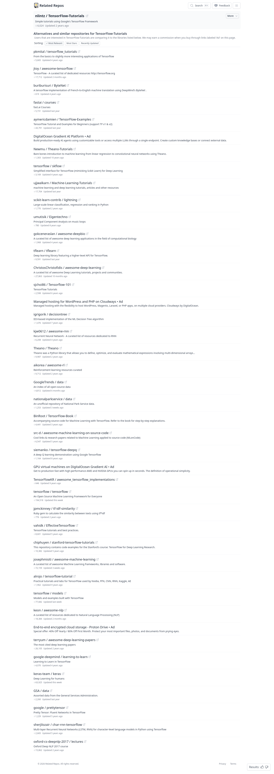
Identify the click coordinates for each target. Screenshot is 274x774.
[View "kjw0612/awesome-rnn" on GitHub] (71, 331)
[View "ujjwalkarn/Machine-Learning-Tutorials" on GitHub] (94, 182)
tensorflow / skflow (48, 166)
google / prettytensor (49, 708)
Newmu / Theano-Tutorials (53, 149)
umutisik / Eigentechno (51, 217)
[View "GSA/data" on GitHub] (51, 690)
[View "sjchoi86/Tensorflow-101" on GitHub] (73, 284)
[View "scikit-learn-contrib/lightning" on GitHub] (79, 199)
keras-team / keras (47, 674)
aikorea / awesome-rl (49, 365)
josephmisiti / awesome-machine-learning (64, 559)
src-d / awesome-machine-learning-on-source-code (71, 433)
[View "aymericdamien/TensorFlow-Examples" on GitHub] (93, 119)
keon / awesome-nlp (48, 610)
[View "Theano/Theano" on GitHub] (60, 348)
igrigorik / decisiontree (50, 314)
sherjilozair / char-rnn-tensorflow (58, 724)
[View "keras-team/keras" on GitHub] (63, 673)
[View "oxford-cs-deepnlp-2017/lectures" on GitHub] (85, 741)
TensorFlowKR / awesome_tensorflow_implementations (74, 479)
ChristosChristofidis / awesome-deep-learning (67, 268)
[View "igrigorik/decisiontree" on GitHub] (69, 314)
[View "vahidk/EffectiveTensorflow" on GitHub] (76, 525)
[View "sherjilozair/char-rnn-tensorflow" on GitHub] (84, 724)
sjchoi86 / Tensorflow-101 (52, 284)
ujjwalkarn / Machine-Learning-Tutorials (63, 183)
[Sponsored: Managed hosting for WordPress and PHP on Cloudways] (137, 303)
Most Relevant (54, 43)
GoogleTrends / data (49, 382)
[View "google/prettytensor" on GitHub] (67, 707)
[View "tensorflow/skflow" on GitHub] (63, 166)
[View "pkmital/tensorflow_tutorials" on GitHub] (79, 51)
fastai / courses (45, 102)
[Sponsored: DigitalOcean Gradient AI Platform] (137, 138)
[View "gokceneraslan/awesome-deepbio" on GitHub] (87, 233)
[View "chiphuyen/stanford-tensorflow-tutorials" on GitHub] (96, 542)
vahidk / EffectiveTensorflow (54, 525)
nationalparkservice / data (53, 399)
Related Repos (51, 5)
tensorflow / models (48, 593)
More (232, 16)
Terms (233, 763)
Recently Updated (90, 43)
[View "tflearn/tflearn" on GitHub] (58, 250)
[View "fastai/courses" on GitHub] (58, 102)
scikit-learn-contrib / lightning (55, 200)
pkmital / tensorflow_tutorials (55, 51)
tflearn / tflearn (45, 251)
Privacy (222, 763)
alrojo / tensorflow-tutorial (53, 576)
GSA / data (41, 691)
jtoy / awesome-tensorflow (53, 68)
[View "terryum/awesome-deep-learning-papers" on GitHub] (97, 639)
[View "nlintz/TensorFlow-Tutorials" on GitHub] (87, 15)
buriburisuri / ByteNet (50, 85)
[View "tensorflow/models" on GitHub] (65, 593)
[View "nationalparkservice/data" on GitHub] (74, 399)
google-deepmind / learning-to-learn (61, 657)
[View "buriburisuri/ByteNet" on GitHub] (67, 85)
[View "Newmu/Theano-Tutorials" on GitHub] (74, 149)
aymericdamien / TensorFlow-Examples (62, 119)
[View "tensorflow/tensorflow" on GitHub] (70, 491)
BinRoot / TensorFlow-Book (53, 416)
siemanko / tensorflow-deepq (55, 450)
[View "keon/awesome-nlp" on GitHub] (65, 610)
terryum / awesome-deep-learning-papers (64, 640)
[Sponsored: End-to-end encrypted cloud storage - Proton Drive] (137, 629)
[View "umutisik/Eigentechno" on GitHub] (69, 216)
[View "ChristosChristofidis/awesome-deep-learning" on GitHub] (103, 267)
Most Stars (72, 43)
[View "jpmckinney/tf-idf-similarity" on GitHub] (76, 508)
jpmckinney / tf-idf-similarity (54, 508)
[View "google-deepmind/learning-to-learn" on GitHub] (89, 656)
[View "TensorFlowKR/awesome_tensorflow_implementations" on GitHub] (117, 479)
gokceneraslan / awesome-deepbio (59, 234)
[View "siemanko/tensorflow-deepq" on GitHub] (79, 449)
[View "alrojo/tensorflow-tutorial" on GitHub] (74, 576)
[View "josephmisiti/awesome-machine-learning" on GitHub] (97, 559)
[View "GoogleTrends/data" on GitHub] (65, 382)
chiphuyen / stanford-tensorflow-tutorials (64, 542)
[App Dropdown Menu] (236, 5)
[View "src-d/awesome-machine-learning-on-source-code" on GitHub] (110, 432)
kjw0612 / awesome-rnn (51, 331)
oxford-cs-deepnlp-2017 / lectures (58, 741)
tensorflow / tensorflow (51, 491)
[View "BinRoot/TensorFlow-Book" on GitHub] (75, 416)
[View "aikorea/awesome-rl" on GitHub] (66, 365)
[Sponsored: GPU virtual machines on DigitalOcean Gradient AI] (137, 468)
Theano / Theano (46, 348)
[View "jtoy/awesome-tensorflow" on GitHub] (74, 68)
